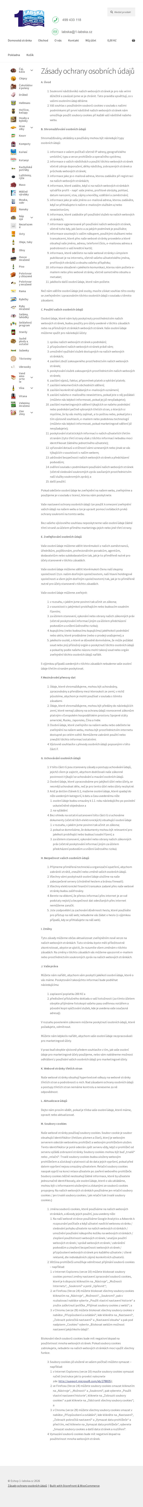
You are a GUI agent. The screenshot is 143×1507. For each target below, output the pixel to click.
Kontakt (73, 40)
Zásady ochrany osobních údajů (27, 1485)
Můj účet (90, 40)
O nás (58, 40)
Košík (30, 55)
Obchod (43, 40)
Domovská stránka (20, 40)
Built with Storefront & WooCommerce (75, 1485)
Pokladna (14, 55)
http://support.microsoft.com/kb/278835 (84, 1381)
